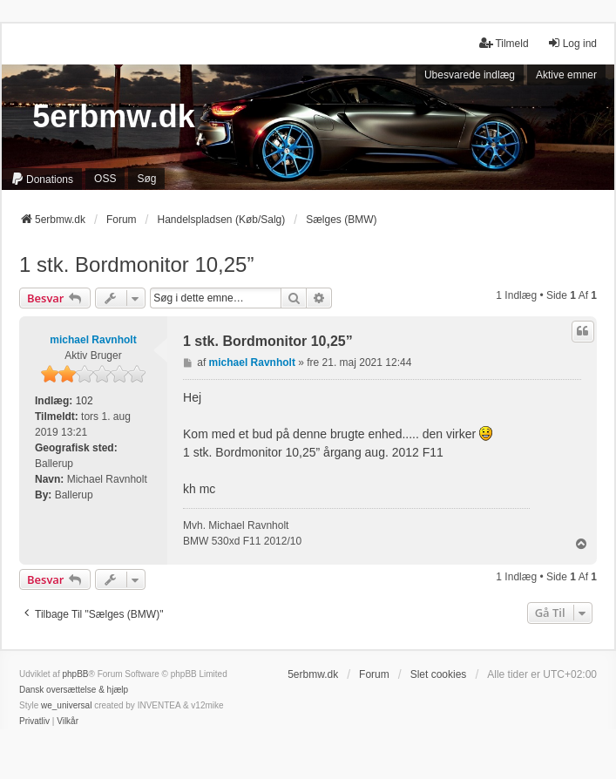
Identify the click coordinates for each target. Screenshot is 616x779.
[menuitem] (42, 179)
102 (84, 401)
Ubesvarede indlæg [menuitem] (469, 75)
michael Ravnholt (93, 340)
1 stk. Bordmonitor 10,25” (136, 264)
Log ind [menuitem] (572, 43)
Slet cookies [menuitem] (438, 674)
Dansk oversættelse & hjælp (73, 689)
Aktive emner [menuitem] (566, 75)
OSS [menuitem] (105, 179)
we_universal (66, 705)
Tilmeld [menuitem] (503, 43)
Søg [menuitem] (146, 179)
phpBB (75, 674)
